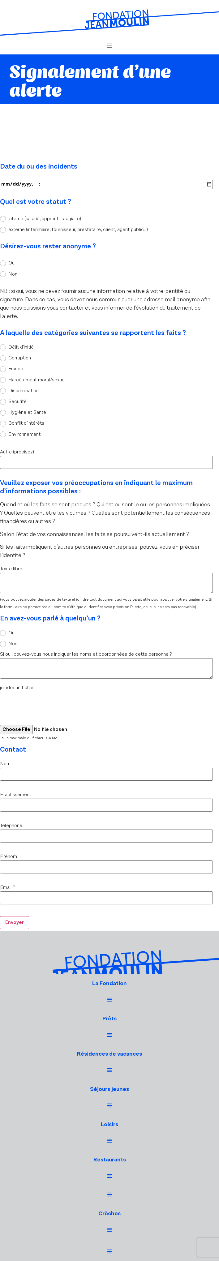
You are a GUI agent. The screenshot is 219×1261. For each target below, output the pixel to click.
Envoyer (14, 922)
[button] (109, 45)
